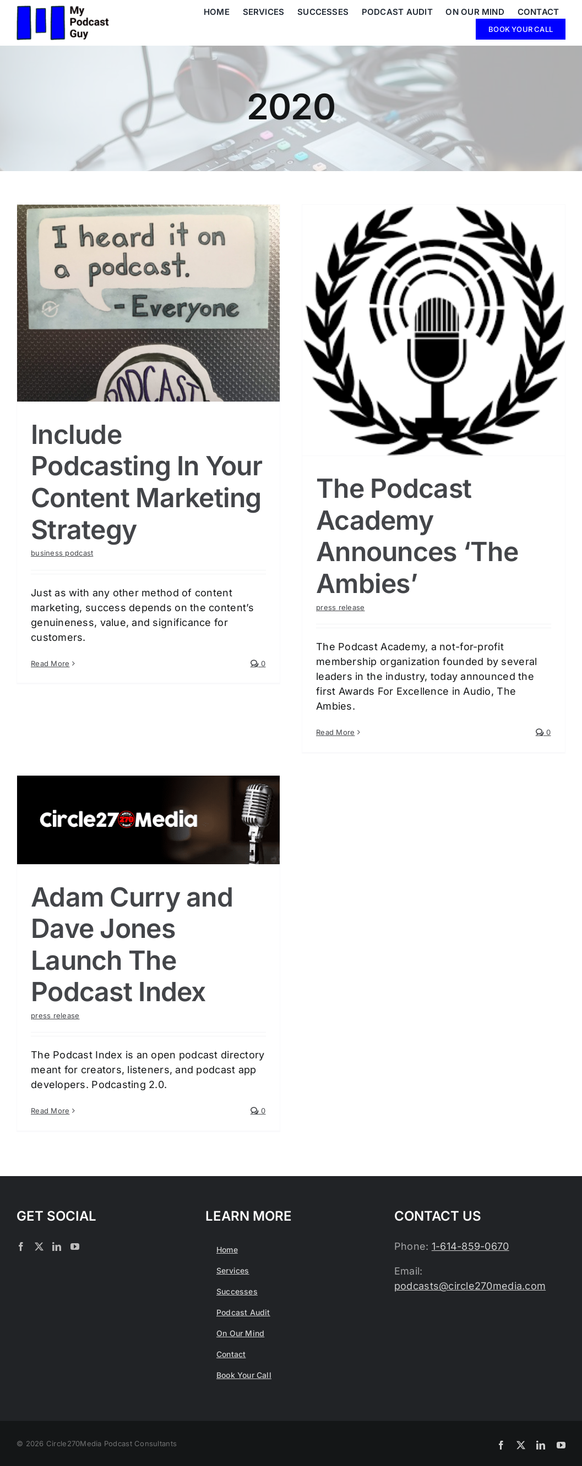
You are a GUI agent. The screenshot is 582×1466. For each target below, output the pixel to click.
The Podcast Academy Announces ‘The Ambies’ (417, 536)
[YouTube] (74, 1246)
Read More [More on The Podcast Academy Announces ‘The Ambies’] (335, 732)
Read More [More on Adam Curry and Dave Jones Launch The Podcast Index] (50, 1111)
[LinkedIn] (56, 1246)
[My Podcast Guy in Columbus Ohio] (63, 10)
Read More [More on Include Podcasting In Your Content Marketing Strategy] (50, 732)
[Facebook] (21, 1246)
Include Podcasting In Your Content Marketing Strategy (146, 482)
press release (340, 607)
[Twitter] (39, 1246)
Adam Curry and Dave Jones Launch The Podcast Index (132, 944)
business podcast (62, 552)
